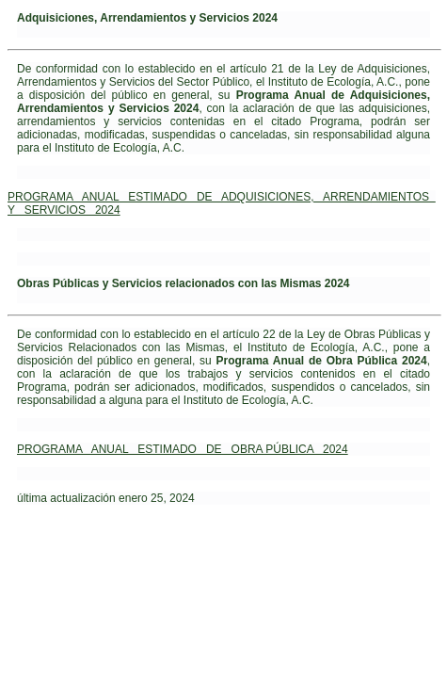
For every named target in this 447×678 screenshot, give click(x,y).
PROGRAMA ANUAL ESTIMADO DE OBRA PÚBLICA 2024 (182, 449)
